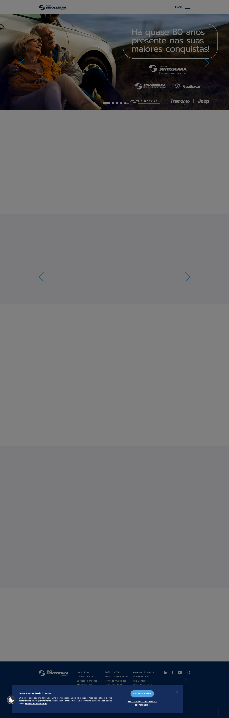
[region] (97, 699)
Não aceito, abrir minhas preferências (142, 703)
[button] (11, 700)
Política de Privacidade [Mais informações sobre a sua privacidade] (36, 703)
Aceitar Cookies (142, 693)
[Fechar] (177, 692)
